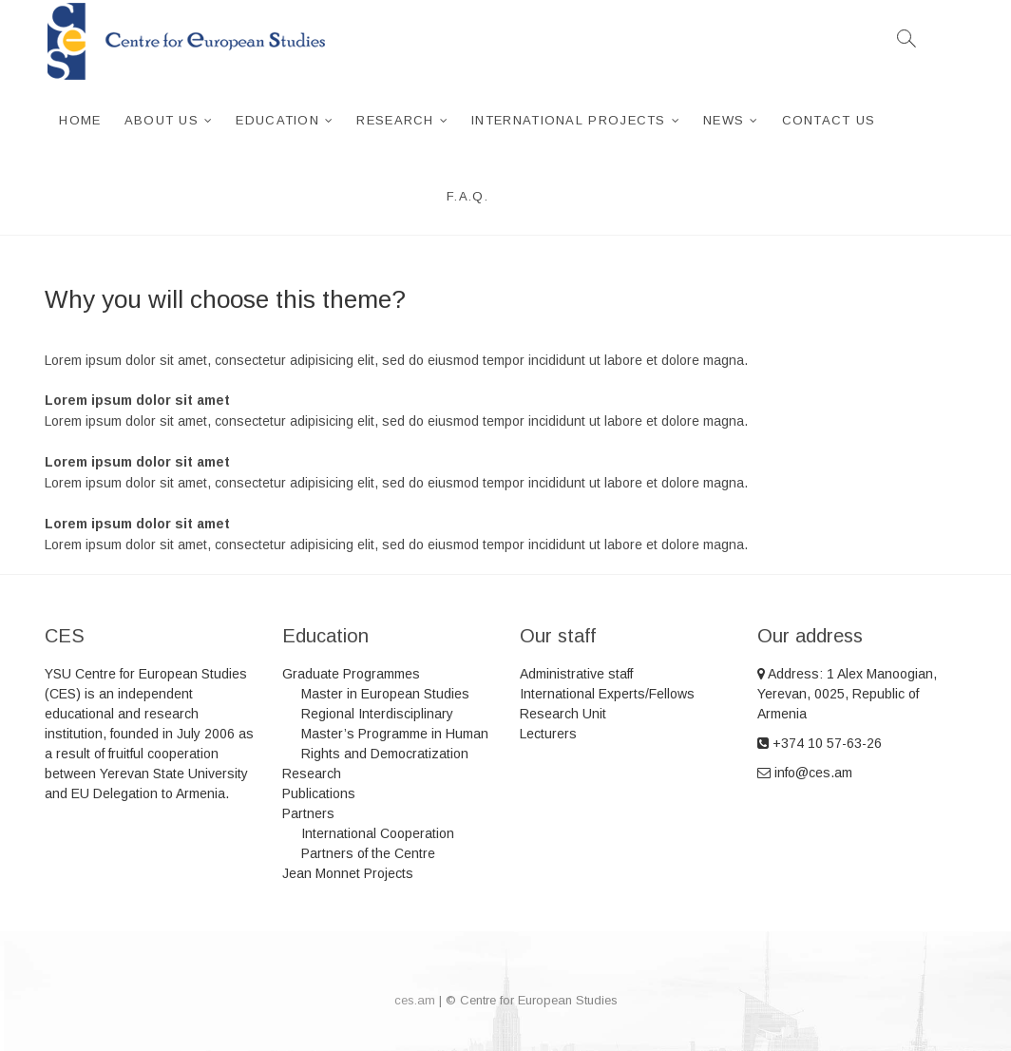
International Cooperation (377, 833)
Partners (308, 813)
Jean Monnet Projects (347, 873)
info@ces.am (804, 772)
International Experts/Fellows (607, 693)
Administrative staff (576, 673)
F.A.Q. (467, 196)
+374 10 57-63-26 (819, 743)
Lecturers (548, 733)
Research (394, 120)
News (723, 120)
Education (277, 120)
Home (80, 120)
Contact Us (829, 120)
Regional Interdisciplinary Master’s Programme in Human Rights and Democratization (394, 733)
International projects (568, 120)
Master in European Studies (385, 693)
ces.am (414, 1000)
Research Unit (563, 713)
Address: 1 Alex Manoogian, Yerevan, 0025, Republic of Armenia (847, 693)
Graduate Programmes (351, 673)
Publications (318, 793)
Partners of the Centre (368, 853)
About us (161, 120)
